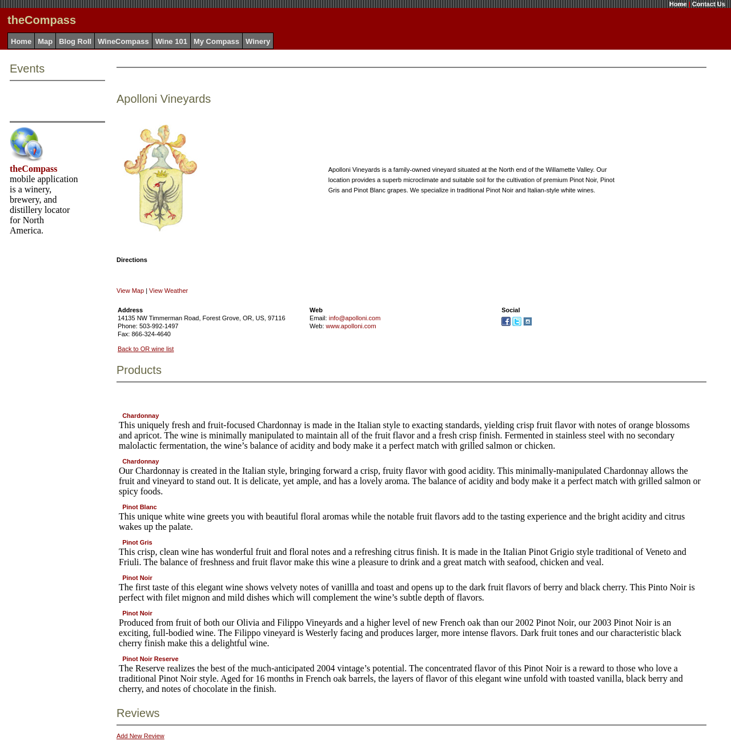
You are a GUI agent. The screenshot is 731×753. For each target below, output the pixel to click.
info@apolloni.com (355, 318)
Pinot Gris (137, 542)
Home (678, 4)
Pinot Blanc (139, 507)
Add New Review (140, 735)
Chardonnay (140, 415)
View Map (130, 290)
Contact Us (708, 4)
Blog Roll (75, 41)
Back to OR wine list (146, 348)
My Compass (216, 41)
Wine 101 (171, 41)
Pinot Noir (137, 577)
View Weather (168, 290)
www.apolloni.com (351, 326)
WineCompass (123, 41)
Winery (258, 41)
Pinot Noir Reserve (150, 658)
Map (45, 41)
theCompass (34, 169)
